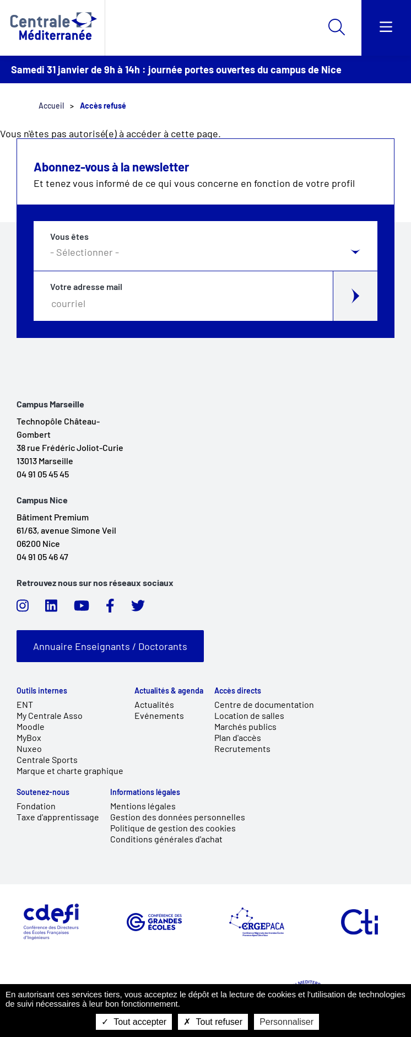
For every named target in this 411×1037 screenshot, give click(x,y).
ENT (25, 704)
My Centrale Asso (50, 715)
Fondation (36, 805)
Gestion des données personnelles (177, 817)
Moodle (31, 726)
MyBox (29, 737)
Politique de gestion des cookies (173, 828)
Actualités (154, 704)
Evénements (159, 715)
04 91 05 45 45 (43, 474)
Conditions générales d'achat (166, 839)
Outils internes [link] (42, 691)
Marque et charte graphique (70, 770)
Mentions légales (143, 805)
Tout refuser (212, 1022)
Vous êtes (69, 236)
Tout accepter (133, 1022)
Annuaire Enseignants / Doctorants (110, 646)
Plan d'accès (237, 737)
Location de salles (249, 715)
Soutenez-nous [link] (43, 792)
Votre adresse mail (86, 286)
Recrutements (242, 748)
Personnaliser (286, 1022)
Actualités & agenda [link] (168, 691)
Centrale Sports (47, 759)
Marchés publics (245, 726)
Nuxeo (29, 748)
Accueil (51, 105)
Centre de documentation (264, 704)
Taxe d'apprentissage (58, 817)
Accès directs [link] (237, 691)
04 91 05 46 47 (42, 556)
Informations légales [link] (145, 792)
